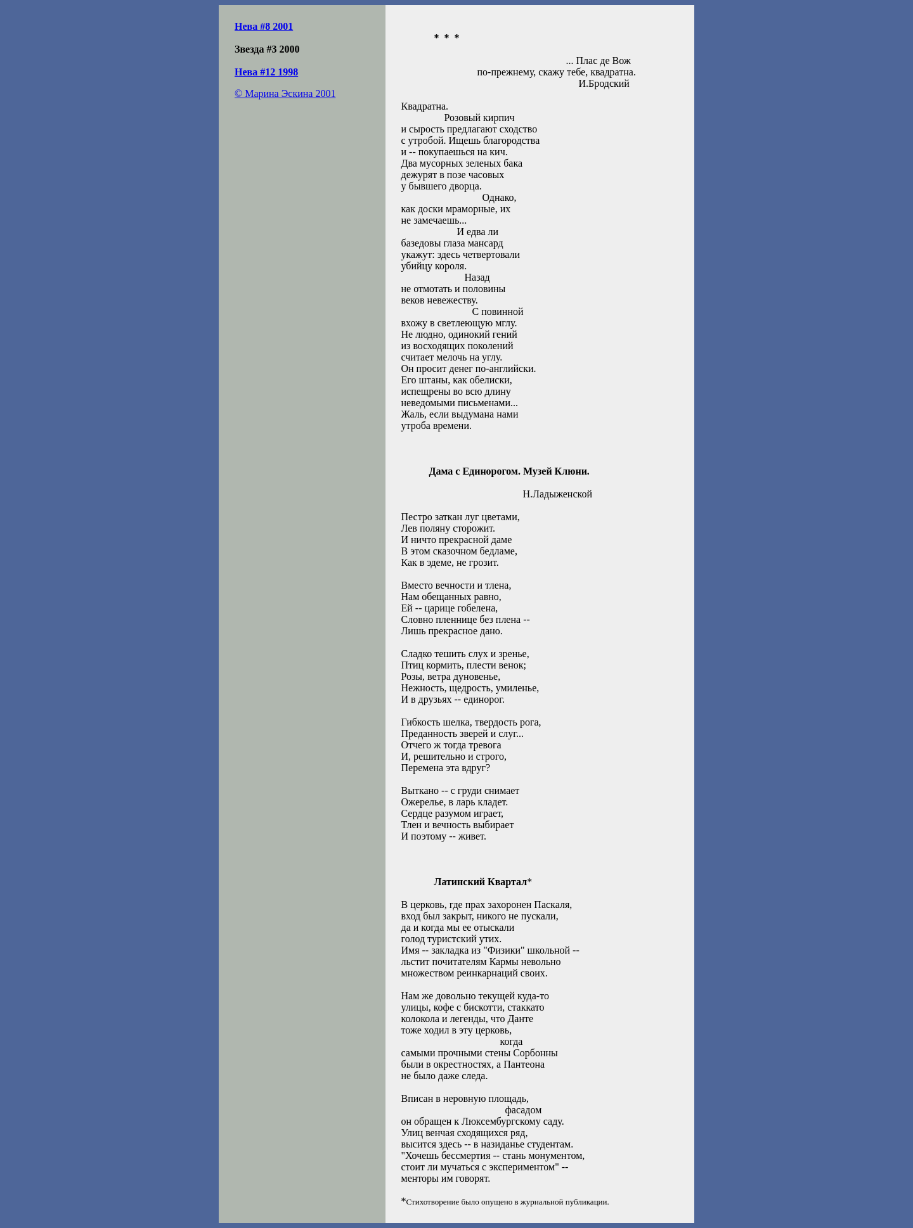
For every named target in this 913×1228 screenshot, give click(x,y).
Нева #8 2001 (264, 26)
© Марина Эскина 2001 (285, 93)
